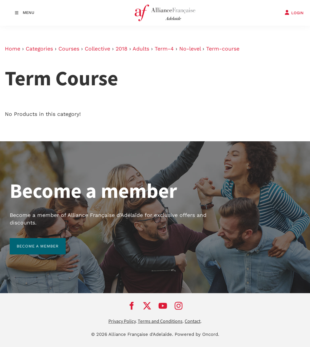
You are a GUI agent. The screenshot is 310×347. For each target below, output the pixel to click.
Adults (141, 49)
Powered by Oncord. (197, 334)
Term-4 (164, 49)
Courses (68, 49)
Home (12, 49)
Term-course (222, 49)
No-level (190, 49)
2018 (121, 49)
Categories (39, 49)
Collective (97, 49)
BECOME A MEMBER (31, 241)
